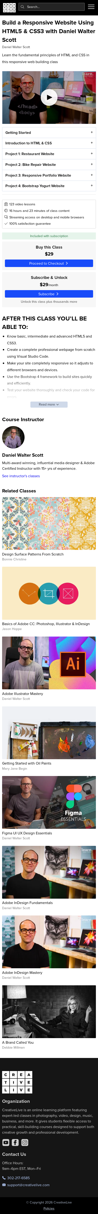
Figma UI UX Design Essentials (27, 833)
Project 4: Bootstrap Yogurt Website (34, 186)
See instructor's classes (21, 475)
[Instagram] (25, 1142)
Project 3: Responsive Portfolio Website (38, 175)
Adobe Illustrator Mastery (22, 693)
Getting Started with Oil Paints (26, 763)
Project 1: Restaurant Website (29, 154)
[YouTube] (6, 1142)
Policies (49, 1208)
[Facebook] (15, 1142)
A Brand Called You (18, 1042)
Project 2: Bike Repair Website (30, 164)
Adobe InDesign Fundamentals (27, 902)
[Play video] (49, 97)
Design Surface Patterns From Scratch (33, 554)
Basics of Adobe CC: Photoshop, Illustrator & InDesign (46, 623)
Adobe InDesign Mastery (22, 972)
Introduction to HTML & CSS (28, 143)
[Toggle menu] (91, 7)
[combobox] (52, 7)
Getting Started (18, 132)
